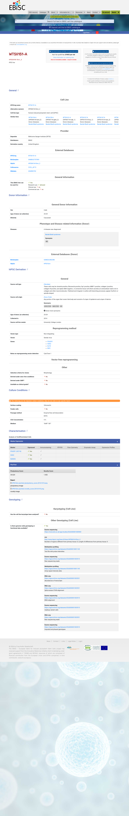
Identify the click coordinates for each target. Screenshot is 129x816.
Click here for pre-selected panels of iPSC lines (65, 20)
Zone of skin (51, 366)
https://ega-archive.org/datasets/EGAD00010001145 (68, 678)
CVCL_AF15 (34, 215)
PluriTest (19, 574)
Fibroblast (50, 348)
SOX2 (52, 423)
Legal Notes (86, 39)
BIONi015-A (84, 28)
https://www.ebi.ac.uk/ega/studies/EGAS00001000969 (69, 655)
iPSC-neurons (27, 14)
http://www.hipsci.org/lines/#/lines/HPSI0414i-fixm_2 (68, 664)
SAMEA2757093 (35, 206)
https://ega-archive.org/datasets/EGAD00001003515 (68, 690)
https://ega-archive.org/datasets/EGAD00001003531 (68, 713)
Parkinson (90, 28)
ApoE (95, 28)
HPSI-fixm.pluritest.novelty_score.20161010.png (37, 603)
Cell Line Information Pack (97, 60)
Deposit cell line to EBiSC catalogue (64, 33)
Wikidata (19, 219)
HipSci (18, 210)
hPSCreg (19, 201)
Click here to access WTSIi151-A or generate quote (64, 61)
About (49, 14)
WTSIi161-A (75, 155)
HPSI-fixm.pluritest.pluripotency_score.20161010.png (39, 596)
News (83, 14)
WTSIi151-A (34, 132)
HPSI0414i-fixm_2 (36, 210)
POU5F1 (53, 420)
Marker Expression (23, 541)
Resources (75, 14)
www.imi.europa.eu (22, 812)
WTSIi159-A (55, 155)
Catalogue (39, 14)
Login (84, 787)
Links (63, 787)
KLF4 (52, 426)
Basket (110, 14)
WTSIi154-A (34, 155)
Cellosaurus (21, 215)
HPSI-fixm (50, 325)
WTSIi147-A (116, 155)
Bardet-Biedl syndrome (39, 163)
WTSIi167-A (96, 155)
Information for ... (61, 14)
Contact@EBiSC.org (66, 51)
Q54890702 (34, 219)
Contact (91, 14)
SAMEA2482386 (52, 320)
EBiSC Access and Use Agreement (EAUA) (97, 77)
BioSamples (21, 206)
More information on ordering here (63, 69)
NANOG (19, 567)
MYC (52, 428)
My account (100, 14)
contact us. (97, 100)
